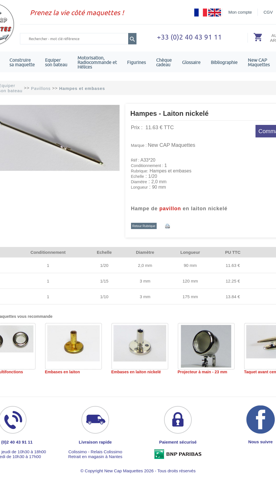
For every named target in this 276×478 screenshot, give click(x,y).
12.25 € (233, 281)
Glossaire (191, 62)
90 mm (190, 265)
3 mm (145, 281)
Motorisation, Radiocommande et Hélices (97, 62)
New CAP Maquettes (171, 145)
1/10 (104, 296)
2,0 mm (145, 265)
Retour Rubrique (144, 226)
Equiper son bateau (56, 62)
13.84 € (233, 296)
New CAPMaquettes (259, 62)
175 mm (190, 296)
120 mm (190, 281)
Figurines (136, 62)
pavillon (170, 208)
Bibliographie (224, 62)
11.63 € (233, 265)
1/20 (104, 265)
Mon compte (240, 12)
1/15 (104, 281)
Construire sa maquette (22, 62)
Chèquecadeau (164, 62)
